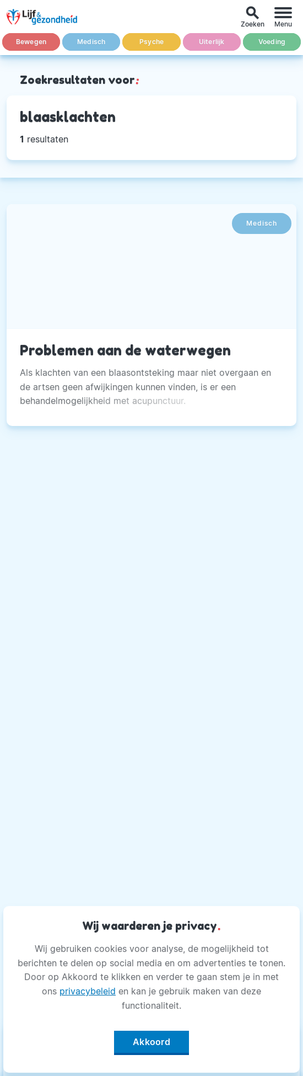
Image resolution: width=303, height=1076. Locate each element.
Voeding (271, 42)
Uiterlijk (212, 42)
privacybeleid (87, 991)
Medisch (91, 42)
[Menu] (283, 16)
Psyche (151, 42)
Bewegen (31, 42)
